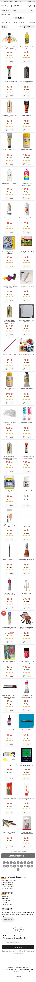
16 (25, 866)
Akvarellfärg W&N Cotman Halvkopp (9, 252)
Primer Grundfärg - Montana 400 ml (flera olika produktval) (9, 458)
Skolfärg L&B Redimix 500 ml (27, 47)
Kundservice (6, 896)
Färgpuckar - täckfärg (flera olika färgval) (9, 286)
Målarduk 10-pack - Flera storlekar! (9, 423)
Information (31, 1)
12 (11, 866)
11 (7, 866)
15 (21, 866)
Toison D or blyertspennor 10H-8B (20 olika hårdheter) (26, 628)
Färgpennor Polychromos (9, 354)
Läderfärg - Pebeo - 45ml (26, 491)
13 (14, 866)
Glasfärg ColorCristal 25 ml (26, 354)
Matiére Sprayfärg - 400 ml (26, 218)
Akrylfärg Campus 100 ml (27, 115)
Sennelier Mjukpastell (27, 422)
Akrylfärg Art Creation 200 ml (26, 798)
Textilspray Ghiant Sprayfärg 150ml (26, 184)
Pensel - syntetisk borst (9, 559)
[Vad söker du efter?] (18, 11)
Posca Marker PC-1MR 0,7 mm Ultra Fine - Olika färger (9, 697)
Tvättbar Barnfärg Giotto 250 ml (9, 218)
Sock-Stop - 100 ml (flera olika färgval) (9, 662)
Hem (2, 14)
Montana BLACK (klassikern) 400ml (26, 81)
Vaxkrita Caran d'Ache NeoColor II (27, 525)
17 (28, 866)
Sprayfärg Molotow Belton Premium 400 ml (9, 47)
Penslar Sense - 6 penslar (9, 798)
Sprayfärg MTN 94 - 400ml (9, 183)
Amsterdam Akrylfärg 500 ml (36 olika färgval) (27, 662)
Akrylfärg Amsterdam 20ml (9, 81)
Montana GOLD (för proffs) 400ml (9, 116)
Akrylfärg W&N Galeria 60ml (26, 389)
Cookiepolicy (6, 900)
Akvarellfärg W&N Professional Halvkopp (27, 833)
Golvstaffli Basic (26, 593)
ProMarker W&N (26, 730)
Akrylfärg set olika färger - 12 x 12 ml (9, 525)
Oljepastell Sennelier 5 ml (26, 286)
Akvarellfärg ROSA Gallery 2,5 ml (9, 764)
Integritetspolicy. (18, 953)
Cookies (4, 902)
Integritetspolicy (7, 904)
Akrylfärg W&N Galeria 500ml (9, 389)
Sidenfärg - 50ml (9, 491)
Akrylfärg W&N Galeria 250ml (26, 150)
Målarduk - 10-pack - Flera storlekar (26, 321)
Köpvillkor (5, 898)
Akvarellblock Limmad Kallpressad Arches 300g (26, 764)
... (31, 866)
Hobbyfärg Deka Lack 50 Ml (26, 252)
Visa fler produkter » (18, 855)
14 (18, 866)
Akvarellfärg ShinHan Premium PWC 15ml (26, 696)
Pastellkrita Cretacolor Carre (9, 833)
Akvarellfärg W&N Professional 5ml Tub (9, 594)
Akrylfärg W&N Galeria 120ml (9, 150)
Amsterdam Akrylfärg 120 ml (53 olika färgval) (27, 457)
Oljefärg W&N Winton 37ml (26, 559)
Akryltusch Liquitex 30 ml (9, 730)
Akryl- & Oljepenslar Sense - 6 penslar (9, 628)
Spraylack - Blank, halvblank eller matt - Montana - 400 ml (9, 322)
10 (4, 866)
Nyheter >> (18, 1)
